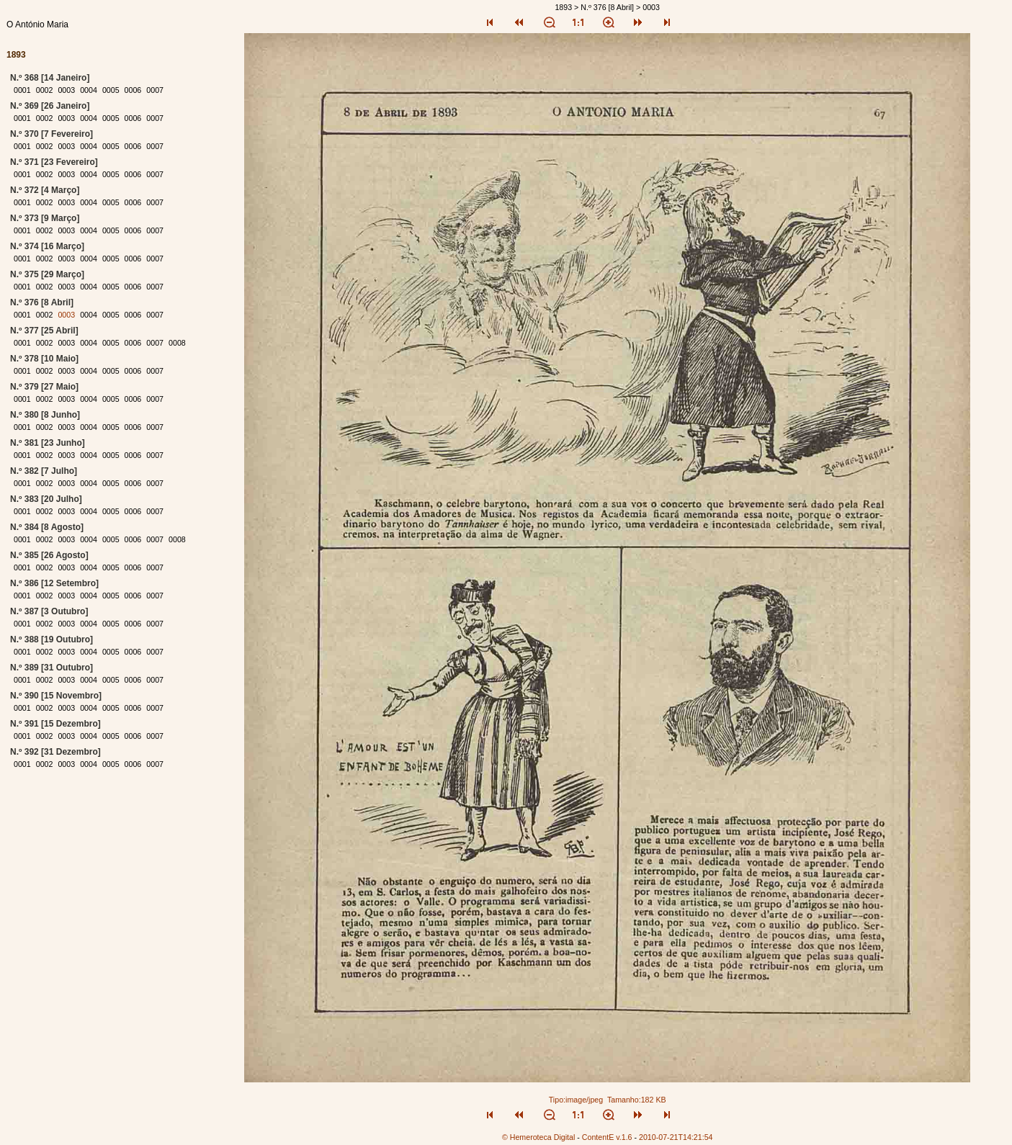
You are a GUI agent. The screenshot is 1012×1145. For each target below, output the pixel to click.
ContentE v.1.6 (607, 1137)
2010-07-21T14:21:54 (676, 1137)
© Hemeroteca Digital (538, 1137)
